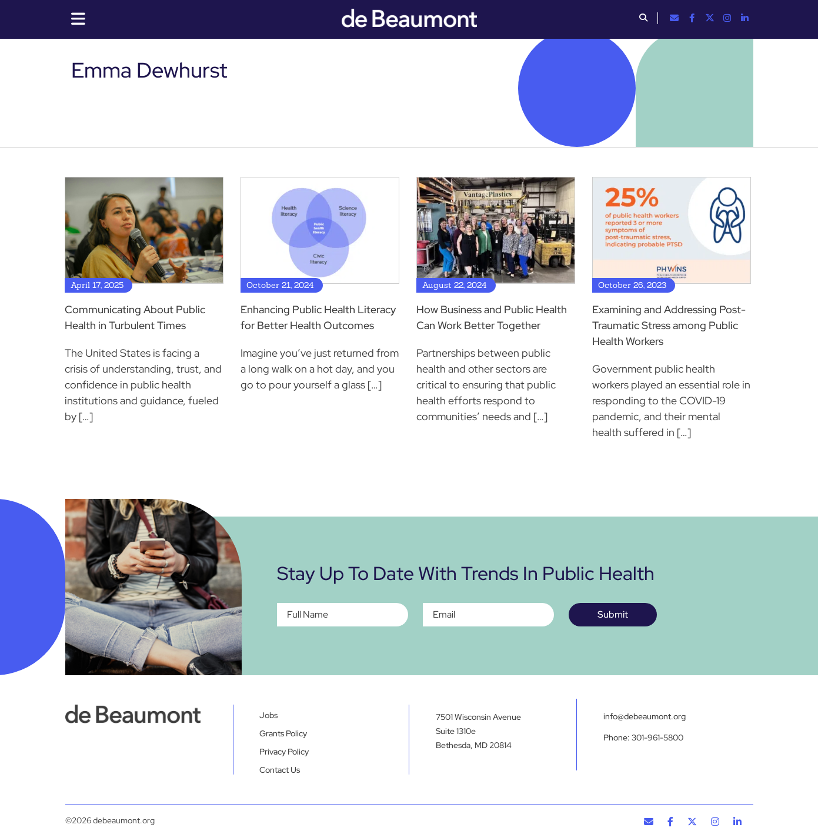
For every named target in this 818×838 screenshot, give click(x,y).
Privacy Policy (284, 751)
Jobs (268, 715)
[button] (643, 18)
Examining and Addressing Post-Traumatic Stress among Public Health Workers (669, 325)
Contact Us (279, 770)
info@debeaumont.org (644, 716)
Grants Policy (283, 733)
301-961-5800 (657, 737)
